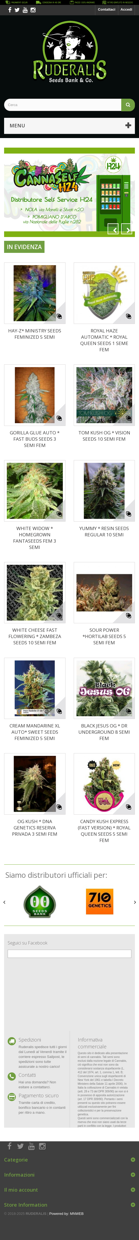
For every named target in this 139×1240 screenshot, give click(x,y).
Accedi (126, 9)
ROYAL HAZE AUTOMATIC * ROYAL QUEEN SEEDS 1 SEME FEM (104, 340)
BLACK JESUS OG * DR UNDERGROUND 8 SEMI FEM (104, 732)
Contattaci (107, 9)
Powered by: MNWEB (66, 1214)
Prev (113, 228)
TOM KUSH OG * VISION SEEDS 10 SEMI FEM (104, 435)
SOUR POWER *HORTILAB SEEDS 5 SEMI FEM (104, 636)
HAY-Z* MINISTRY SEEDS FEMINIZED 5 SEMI (34, 333)
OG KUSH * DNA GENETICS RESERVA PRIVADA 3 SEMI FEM (34, 827)
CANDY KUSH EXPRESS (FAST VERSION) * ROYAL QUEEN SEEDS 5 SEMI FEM (104, 830)
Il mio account (21, 1189)
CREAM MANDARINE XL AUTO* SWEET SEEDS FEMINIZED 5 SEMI (35, 732)
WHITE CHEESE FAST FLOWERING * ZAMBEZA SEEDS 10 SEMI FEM (34, 636)
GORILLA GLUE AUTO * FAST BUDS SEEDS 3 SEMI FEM (35, 438)
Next (126, 228)
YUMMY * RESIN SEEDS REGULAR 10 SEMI (104, 531)
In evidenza (24, 247)
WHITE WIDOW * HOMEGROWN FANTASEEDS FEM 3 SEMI (34, 537)
